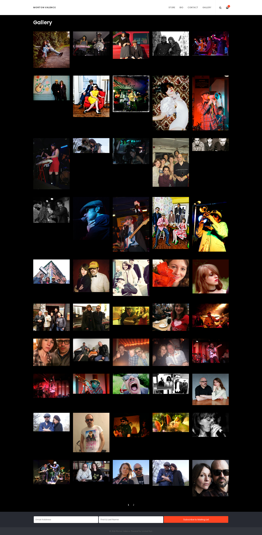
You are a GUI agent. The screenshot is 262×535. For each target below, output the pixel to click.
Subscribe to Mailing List (196, 519)
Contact (193, 7)
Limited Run (147, 531)
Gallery (207, 7)
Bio (181, 7)
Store (172, 7)
